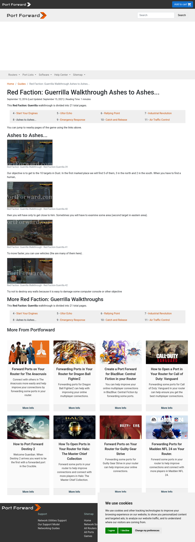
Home (10, 83)
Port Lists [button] (28, 74)
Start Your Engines (27, 113)
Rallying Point (112, 113)
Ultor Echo (66, 113)
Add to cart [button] (182, 4)
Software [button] (44, 74)
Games (88, 536)
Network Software (94, 524)
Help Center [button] (61, 74)
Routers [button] (13, 74)
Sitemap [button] (78, 74)
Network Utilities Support (52, 520)
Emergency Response (72, 119)
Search (182, 15)
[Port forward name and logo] (16, 4)
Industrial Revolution (160, 113)
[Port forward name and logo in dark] (27, 15)
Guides (22, 83)
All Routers (90, 528)
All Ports (89, 532)
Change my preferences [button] (147, 530)
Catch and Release (116, 119)
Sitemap (89, 514)
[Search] (155, 15)
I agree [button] (111, 530)
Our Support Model (49, 524)
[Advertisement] (97, 46)
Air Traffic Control (160, 119)
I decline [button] (125, 530)
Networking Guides (49, 528)
